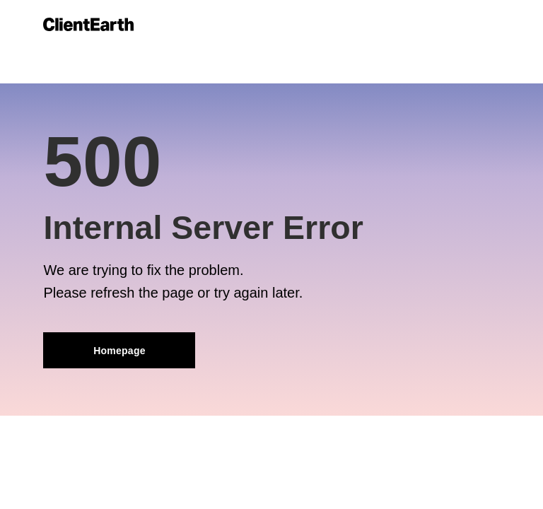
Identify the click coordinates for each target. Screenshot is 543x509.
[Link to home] (88, 24)
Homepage (119, 350)
